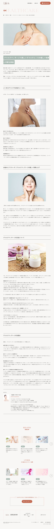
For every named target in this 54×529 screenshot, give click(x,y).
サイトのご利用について (35, 522)
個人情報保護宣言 (48, 522)
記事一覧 (7, 15)
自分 (29, 516)
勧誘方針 (42, 522)
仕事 (32, 514)
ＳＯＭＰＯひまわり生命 (47, 523)
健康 (10, 15)
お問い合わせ (43, 514)
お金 (27, 514)
